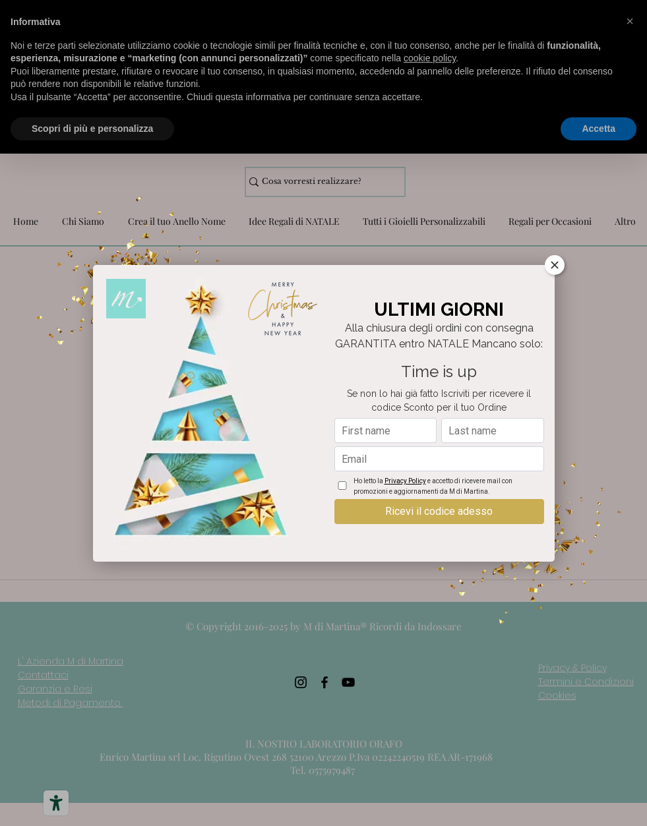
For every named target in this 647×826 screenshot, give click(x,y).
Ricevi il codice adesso (439, 511)
